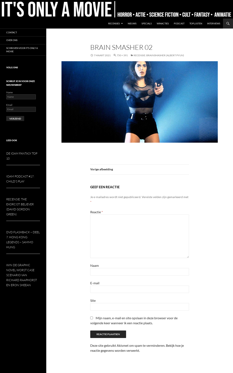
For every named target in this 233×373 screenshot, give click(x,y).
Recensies (114, 23)
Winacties (163, 23)
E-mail (94, 283)
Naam (94, 265)
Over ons (12, 40)
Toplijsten (195, 23)
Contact (11, 32)
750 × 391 (122, 55)
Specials (147, 23)
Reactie (96, 212)
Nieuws (132, 23)
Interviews (213, 23)
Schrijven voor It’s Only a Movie (22, 50)
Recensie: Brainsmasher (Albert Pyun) (159, 55)
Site (93, 300)
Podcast (179, 23)
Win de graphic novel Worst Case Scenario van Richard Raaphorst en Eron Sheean (21, 275)
